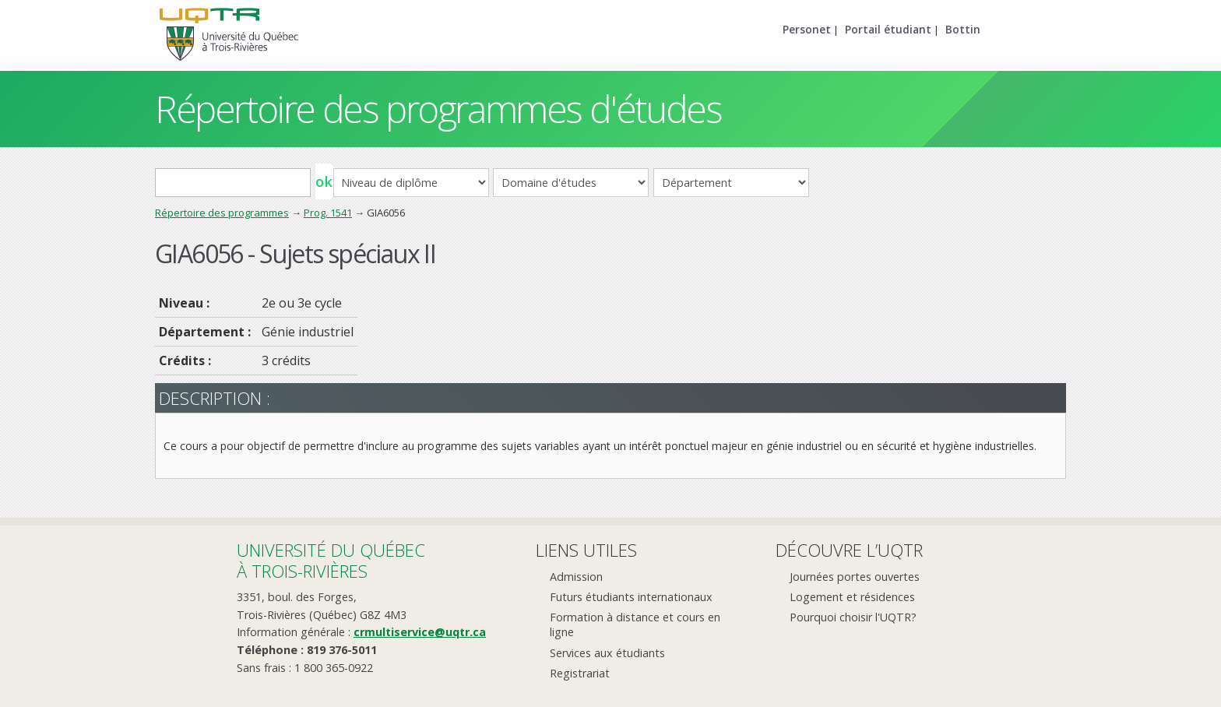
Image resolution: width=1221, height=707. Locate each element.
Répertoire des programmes (222, 213)
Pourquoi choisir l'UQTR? (853, 617)
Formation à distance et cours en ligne (635, 624)
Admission (576, 576)
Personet (807, 29)
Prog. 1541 (328, 213)
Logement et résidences (852, 596)
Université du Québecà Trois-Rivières (331, 560)
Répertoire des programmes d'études (438, 108)
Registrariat (580, 673)
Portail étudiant (888, 29)
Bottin (962, 29)
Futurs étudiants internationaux (631, 596)
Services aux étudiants (607, 652)
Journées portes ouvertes (855, 576)
